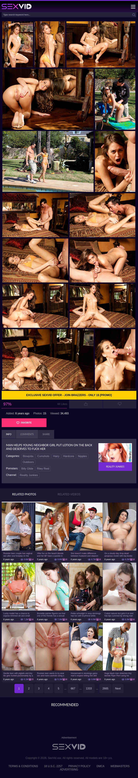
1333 (89, 688)
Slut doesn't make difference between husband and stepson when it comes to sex (84, 554)
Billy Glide (27, 468)
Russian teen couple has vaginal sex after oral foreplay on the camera (17, 554)
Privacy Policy (79, 766)
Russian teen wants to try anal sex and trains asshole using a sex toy (50, 674)
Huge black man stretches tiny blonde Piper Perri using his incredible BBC (117, 674)
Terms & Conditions (23, 766)
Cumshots (43, 456)
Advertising (69, 769)
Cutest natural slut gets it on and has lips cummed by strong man (118, 614)
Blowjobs (28, 456)
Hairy (56, 456)
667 (73, 688)
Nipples (82, 456)
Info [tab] (8, 434)
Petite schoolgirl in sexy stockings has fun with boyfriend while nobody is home (86, 614)
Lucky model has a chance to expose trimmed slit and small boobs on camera (16, 614)
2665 (105, 688)
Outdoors (28, 462)
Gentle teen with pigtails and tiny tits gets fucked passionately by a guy (18, 674)
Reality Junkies (29, 475)
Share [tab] (46, 434)
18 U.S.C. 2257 (53, 766)
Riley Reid (43, 468)
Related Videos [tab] (69, 494)
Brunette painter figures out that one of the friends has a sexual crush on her (51, 614)
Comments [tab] (27, 434)
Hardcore (68, 456)
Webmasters (120, 766)
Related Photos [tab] (24, 494)
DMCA (100, 766)
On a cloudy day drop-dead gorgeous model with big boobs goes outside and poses (118, 554)
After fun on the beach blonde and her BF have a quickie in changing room (50, 554)
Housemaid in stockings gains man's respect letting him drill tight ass (84, 674)
